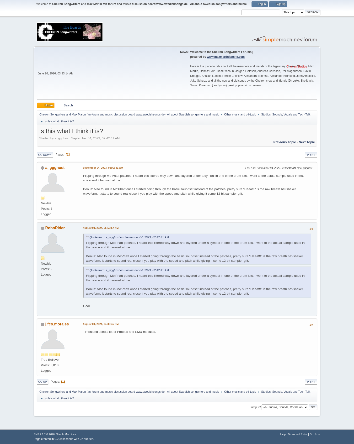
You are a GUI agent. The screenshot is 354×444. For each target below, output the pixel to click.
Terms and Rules (297, 434)
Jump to (255, 407)
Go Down (45, 154)
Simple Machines (66, 434)
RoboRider (55, 228)
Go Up (42, 381)
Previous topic (284, 142)
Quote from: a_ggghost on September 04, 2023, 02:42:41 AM (129, 237)
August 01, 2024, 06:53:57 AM (101, 227)
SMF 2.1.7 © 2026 (44, 434)
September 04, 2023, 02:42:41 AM (103, 167)
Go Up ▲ (315, 434)
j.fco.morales (57, 324)
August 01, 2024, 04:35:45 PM (100, 324)
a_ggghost (54, 168)
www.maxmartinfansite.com (226, 56)
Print (311, 154)
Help (283, 434)
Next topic (307, 142)
